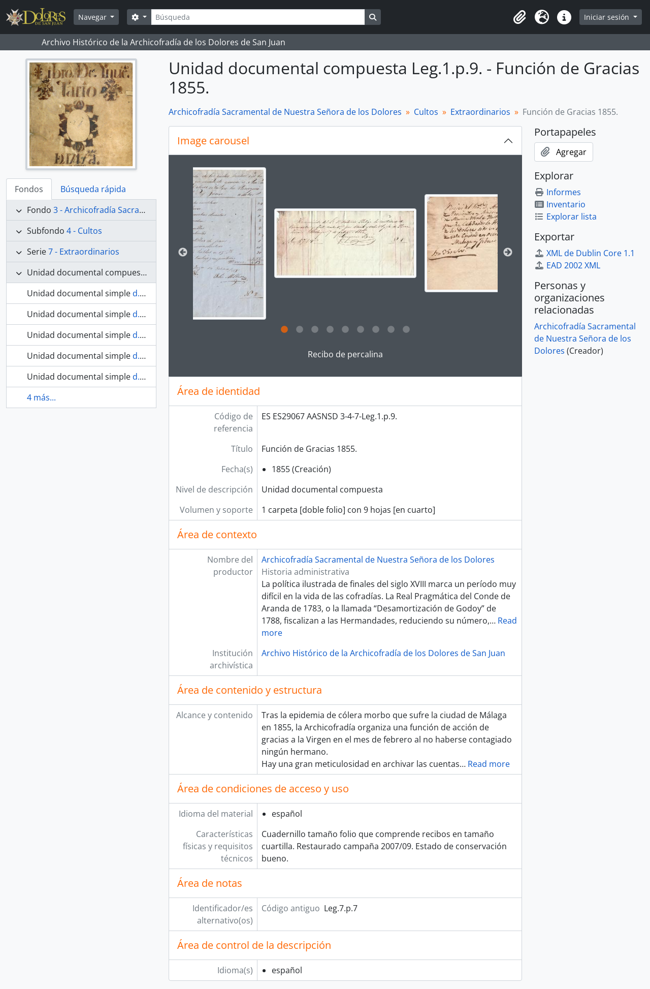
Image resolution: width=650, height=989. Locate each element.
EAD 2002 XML (567, 265)
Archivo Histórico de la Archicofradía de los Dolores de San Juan (383, 653)
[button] (519, 17)
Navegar (93, 17)
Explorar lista (565, 216)
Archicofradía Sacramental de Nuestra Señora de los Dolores (285, 111)
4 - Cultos (84, 230)
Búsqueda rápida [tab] (93, 189)
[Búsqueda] (258, 17)
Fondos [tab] (29, 189)
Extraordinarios (480, 111)
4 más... (41, 397)
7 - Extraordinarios (83, 251)
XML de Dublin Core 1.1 (584, 253)
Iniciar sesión (607, 17)
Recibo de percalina (345, 354)
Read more (489, 763)
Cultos (426, 111)
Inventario (560, 204)
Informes (557, 192)
